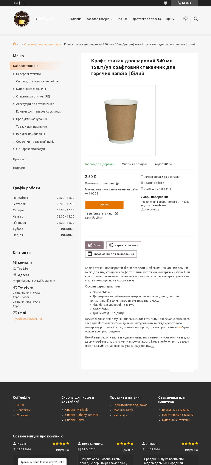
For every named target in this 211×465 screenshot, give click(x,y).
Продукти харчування (31, 119)
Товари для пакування (32, 126)
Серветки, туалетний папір (35, 141)
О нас (21, 405)
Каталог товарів (98, 19)
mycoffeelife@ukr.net (27, 318)
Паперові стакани (28, 74)
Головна (75, 19)
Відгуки (19, 168)
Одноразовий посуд (30, 149)
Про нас (122, 19)
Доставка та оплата (147, 19)
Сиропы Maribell (76, 409)
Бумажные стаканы (175, 409)
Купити (104, 205)
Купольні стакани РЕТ (31, 89)
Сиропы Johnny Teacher (81, 415)
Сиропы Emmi (74, 420)
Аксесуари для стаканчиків (35, 104)
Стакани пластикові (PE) (33, 96)
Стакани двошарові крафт (42, 44)
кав (179, 327)
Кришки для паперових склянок (38, 111)
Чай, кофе (120, 415)
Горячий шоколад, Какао (130, 405)
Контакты (24, 410)
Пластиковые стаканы (178, 415)
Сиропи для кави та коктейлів (37, 81)
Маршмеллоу (123, 410)
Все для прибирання (30, 134)
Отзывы (22, 415)
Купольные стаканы (176, 420)
